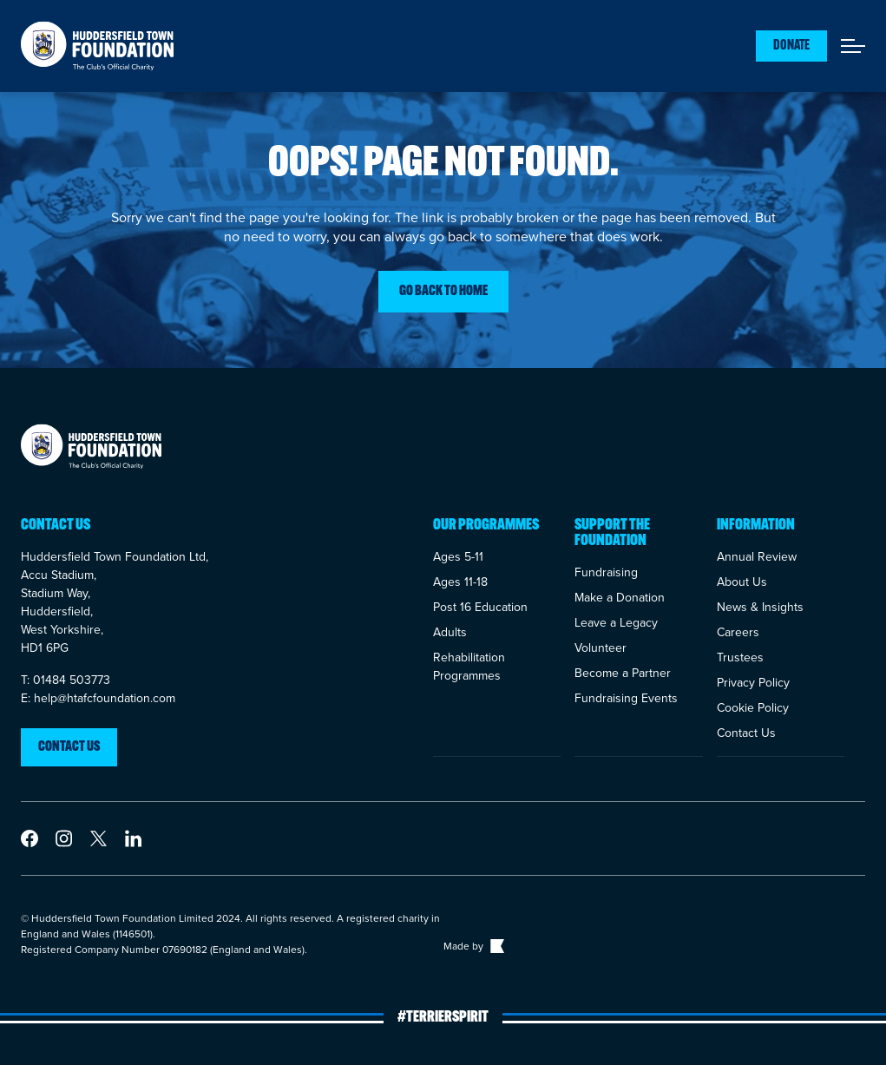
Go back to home (443, 292)
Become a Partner (622, 673)
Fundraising (606, 572)
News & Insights (760, 607)
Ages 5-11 (458, 557)
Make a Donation (619, 597)
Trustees (740, 657)
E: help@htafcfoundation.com (98, 698)
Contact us (69, 747)
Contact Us (746, 733)
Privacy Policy (753, 683)
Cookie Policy (753, 708)
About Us (742, 582)
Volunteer (600, 648)
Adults (450, 632)
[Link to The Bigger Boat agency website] (495, 946)
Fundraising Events (626, 698)
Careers (738, 632)
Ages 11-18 (460, 582)
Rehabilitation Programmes (469, 666)
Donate (791, 46)
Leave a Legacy (616, 623)
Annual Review (757, 557)
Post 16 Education (480, 607)
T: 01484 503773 (65, 680)
